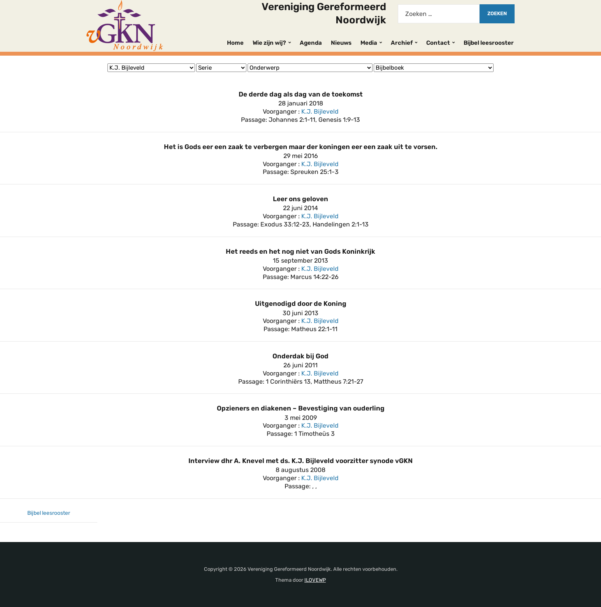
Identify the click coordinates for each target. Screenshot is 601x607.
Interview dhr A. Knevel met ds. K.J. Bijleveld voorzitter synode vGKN (300, 461)
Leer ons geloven (300, 199)
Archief (402, 42)
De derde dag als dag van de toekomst (301, 94)
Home (235, 42)
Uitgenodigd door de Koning (300, 303)
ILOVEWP (315, 580)
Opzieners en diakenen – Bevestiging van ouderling (301, 408)
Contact (438, 42)
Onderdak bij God (300, 356)
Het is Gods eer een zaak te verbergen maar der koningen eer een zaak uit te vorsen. (301, 147)
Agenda (311, 42)
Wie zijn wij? (269, 42)
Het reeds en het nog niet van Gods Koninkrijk (300, 251)
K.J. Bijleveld (320, 111)
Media (368, 42)
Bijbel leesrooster (489, 42)
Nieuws (341, 42)
